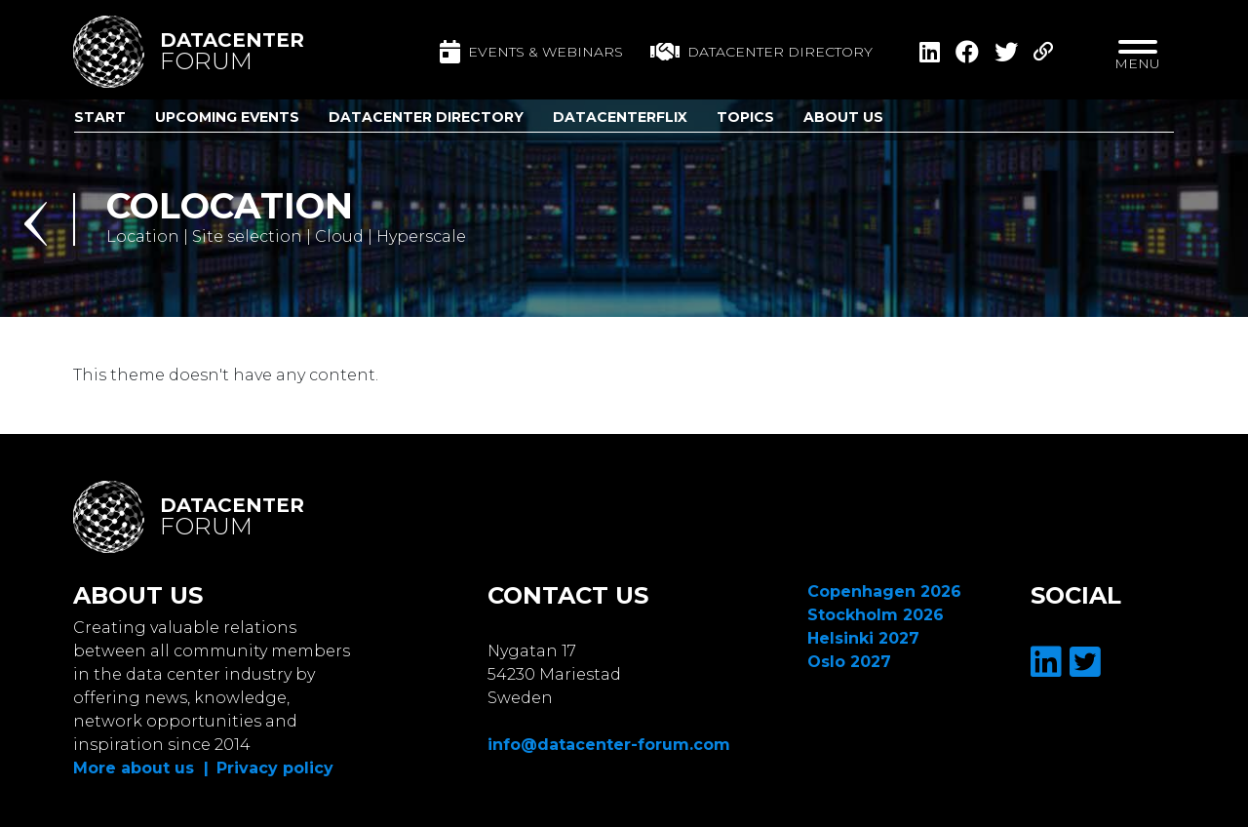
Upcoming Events (227, 117)
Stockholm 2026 (875, 615)
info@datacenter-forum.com (609, 744)
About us (843, 117)
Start (100, 117)
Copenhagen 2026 (884, 591)
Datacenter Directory (426, 117)
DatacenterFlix (620, 117)
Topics (745, 117)
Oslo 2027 (849, 661)
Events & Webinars (531, 51)
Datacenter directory (761, 51)
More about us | (141, 768)
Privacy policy (274, 768)
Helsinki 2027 (863, 638)
